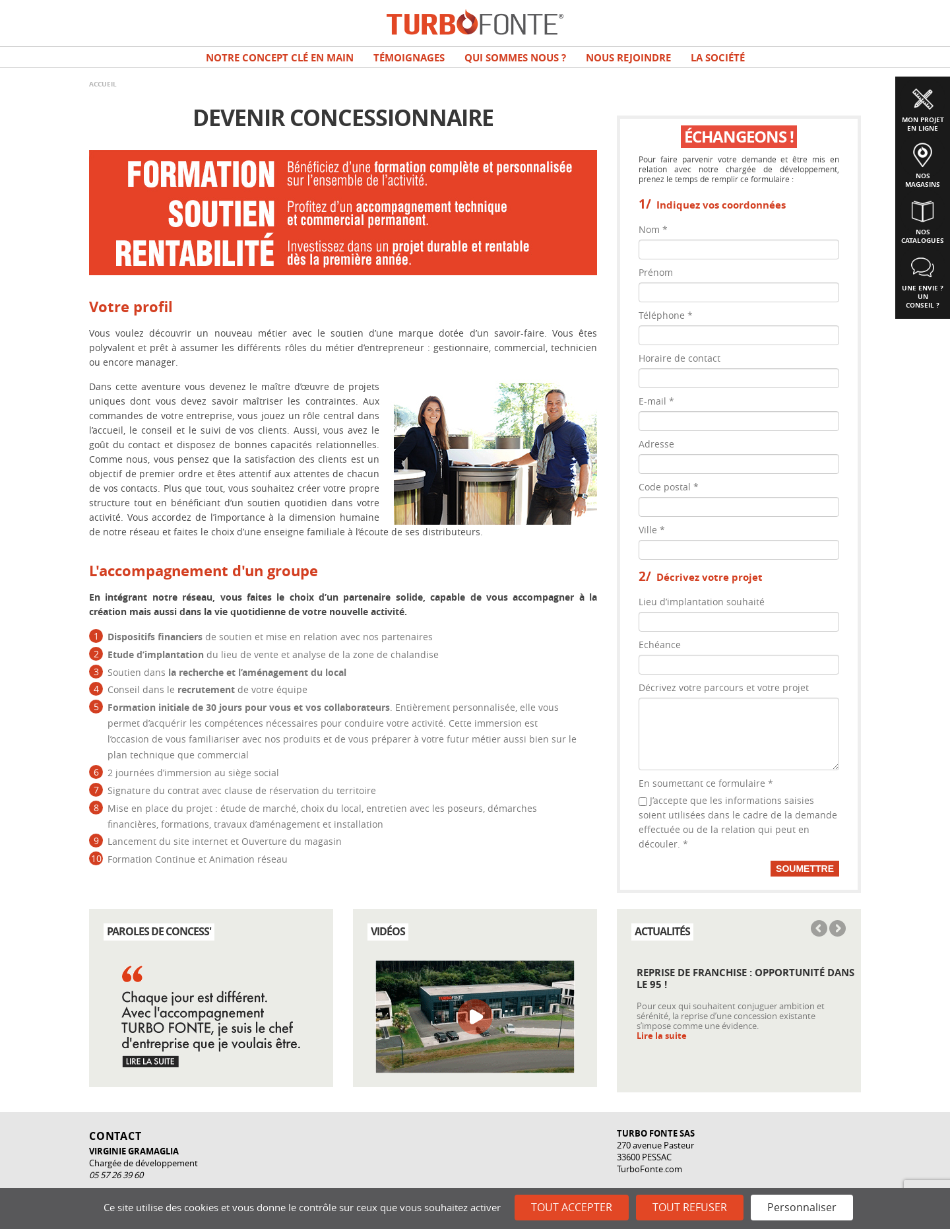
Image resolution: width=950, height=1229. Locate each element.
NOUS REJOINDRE (628, 58)
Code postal (669, 487)
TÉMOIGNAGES (409, 58)
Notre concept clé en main (280, 58)
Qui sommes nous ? (515, 58)
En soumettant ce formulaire (706, 783)
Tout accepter (571, 1207)
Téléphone (666, 315)
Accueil (103, 83)
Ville (652, 529)
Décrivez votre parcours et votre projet (724, 687)
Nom (653, 229)
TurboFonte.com (649, 1169)
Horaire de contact (679, 358)
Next (836, 929)
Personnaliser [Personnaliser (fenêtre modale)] (802, 1207)
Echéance (660, 644)
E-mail (656, 401)
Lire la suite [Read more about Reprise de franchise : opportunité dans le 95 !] (662, 1036)
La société (718, 58)
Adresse (656, 444)
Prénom (656, 272)
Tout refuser (689, 1207)
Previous (820, 929)
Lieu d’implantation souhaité (702, 601)
